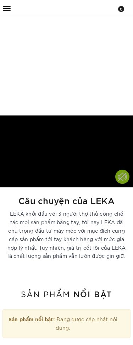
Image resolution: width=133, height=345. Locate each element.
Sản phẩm (66, 294)
